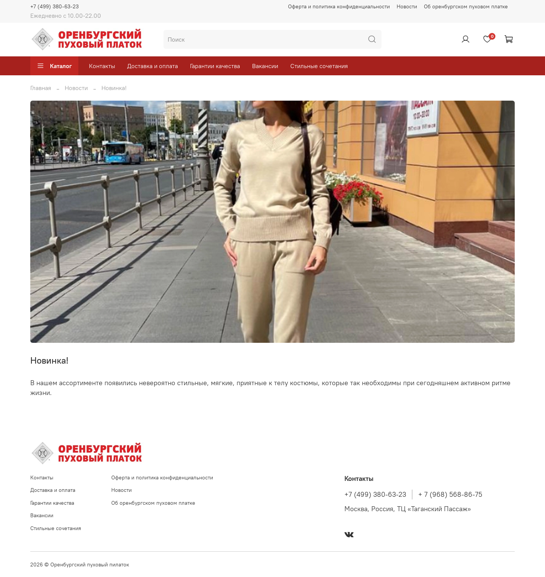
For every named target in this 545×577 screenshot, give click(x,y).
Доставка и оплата (152, 66)
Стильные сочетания (319, 66)
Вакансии (265, 66)
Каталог (54, 66)
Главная (40, 88)
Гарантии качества (215, 66)
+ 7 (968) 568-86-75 (450, 494)
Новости (407, 6)
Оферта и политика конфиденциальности (339, 6)
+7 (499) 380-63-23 (54, 6)
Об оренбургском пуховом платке (466, 6)
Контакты (102, 66)
